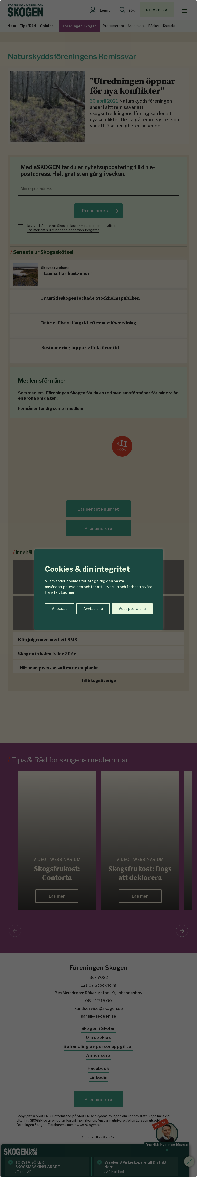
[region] (98, 588)
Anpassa (59, 608)
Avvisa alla (93, 608)
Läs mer (68, 592)
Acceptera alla (132, 608)
